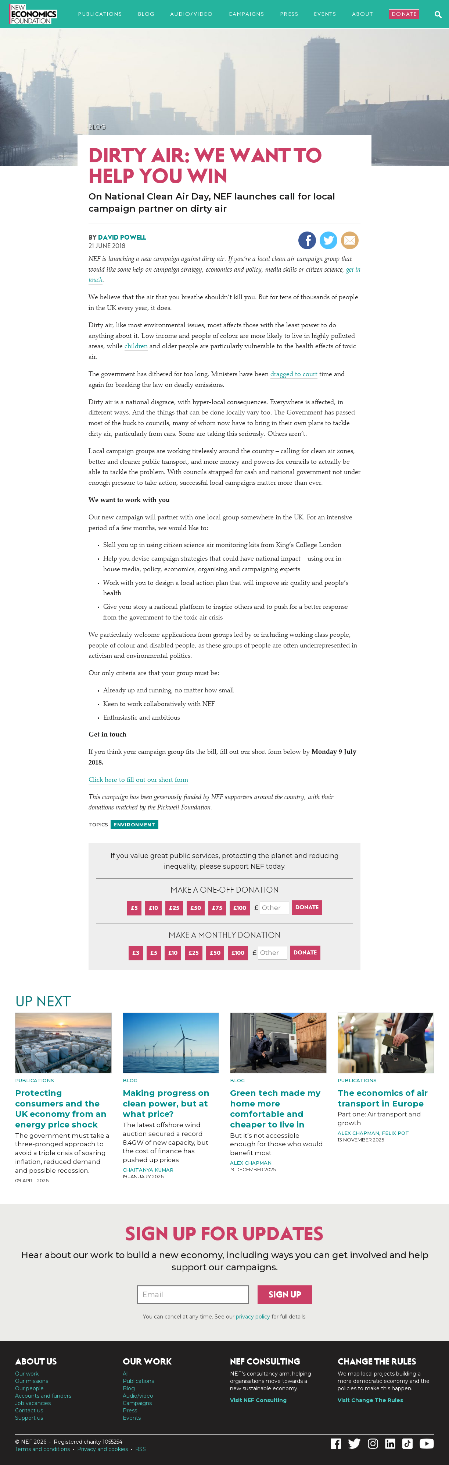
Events (325, 14)
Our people (29, 1388)
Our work (27, 1373)
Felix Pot (395, 1133)
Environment (134, 824)
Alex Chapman (251, 1163)
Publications (100, 14)
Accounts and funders (43, 1395)
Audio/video (191, 14)
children (136, 346)
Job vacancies (33, 1403)
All (126, 1373)
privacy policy (253, 1316)
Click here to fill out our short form (138, 780)
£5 (134, 908)
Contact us (29, 1410)
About (362, 14)
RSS (140, 1449)
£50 (195, 908)
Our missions (31, 1381)
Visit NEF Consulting (258, 1400)
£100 (239, 908)
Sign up (285, 1294)
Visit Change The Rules (370, 1400)
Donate (404, 14)
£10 (153, 908)
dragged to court (293, 374)
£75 (217, 908)
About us (36, 1361)
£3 (135, 953)
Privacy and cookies (102, 1449)
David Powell (122, 237)
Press (289, 14)
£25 (174, 908)
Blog (146, 14)
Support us (29, 1418)
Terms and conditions (42, 1449)
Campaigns (247, 14)
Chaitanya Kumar (148, 1170)
